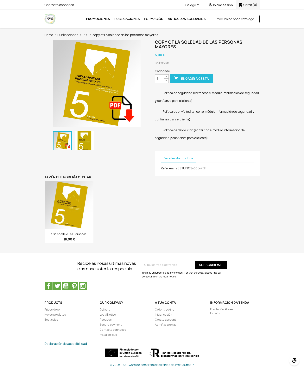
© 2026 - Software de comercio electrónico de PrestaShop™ (152, 365)
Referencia (169, 168)
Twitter (57, 286)
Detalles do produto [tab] (178, 158)
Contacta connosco (59, 5)
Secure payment (111, 324)
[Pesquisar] (234, 19)
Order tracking (164, 309)
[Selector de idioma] (192, 5)
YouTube (66, 286)
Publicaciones (127, 19)
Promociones (98, 19)
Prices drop (52, 309)
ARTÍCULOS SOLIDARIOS (187, 19)
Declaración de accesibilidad (65, 344)
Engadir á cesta (191, 78)
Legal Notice (108, 314)
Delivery (105, 309)
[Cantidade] (159, 78)
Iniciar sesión (163, 314)
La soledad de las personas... (69, 234)
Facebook (49, 286)
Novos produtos (55, 314)
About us (106, 319)
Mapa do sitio (108, 335)
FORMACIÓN (153, 19)
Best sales (51, 319)
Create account (165, 319)
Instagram (83, 286)
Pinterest (74, 286)
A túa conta (165, 302)
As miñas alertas (165, 324)
